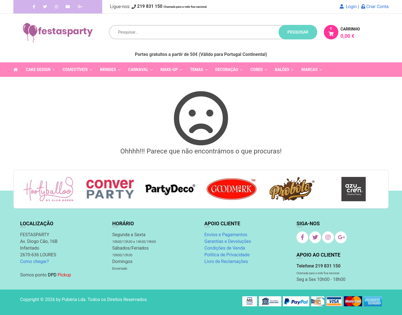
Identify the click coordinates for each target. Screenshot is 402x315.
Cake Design (38, 69)
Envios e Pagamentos (225, 234)
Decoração (226, 69)
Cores (256, 69)
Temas (196, 69)
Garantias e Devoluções (227, 241)
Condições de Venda (224, 248)
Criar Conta (375, 6)
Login (348, 6)
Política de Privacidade (227, 254)
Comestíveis (75, 69)
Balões (282, 69)
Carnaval (138, 69)
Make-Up (169, 69)
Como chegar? (34, 261)
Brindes (108, 69)
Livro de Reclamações (226, 261)
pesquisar (297, 32)
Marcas (310, 69)
